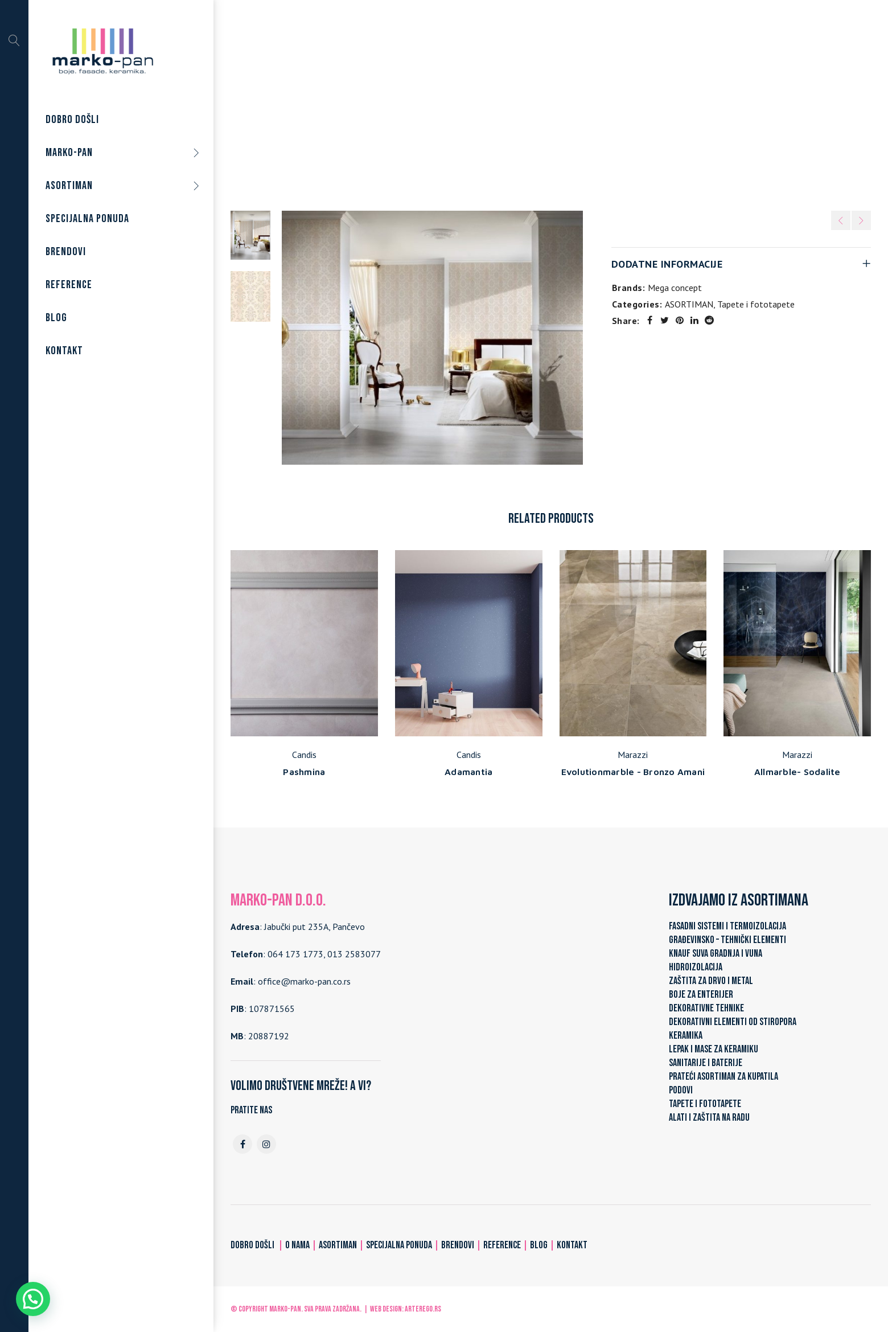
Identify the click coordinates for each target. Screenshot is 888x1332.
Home (431, 102)
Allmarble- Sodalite (797, 772)
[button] (33, 1299)
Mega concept (675, 287)
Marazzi (633, 754)
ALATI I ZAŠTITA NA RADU (709, 1118)
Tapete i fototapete (551, 102)
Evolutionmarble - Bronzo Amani (633, 772)
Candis (304, 754)
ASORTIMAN (478, 102)
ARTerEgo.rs (423, 1309)
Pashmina (304, 772)
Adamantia (468, 772)
